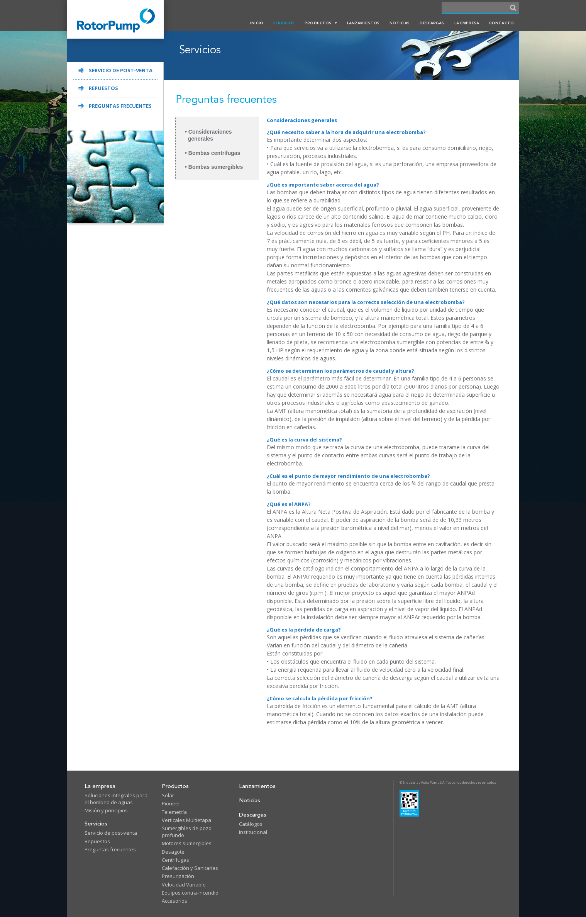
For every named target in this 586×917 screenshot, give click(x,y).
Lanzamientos (363, 22)
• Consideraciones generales (208, 135)
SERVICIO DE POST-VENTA (120, 70)
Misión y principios (106, 810)
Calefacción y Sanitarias (190, 867)
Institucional (253, 832)
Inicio (256, 22)
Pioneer (171, 803)
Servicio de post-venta (111, 832)
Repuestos (97, 841)
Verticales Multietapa (186, 820)
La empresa (466, 22)
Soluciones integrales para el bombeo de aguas (116, 799)
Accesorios (174, 900)
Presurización (178, 876)
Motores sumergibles (187, 843)
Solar (168, 795)
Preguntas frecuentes (110, 849)
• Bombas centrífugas (212, 153)
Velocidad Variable (184, 884)
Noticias (400, 22)
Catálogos (251, 823)
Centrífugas (175, 859)
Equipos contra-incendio (190, 892)
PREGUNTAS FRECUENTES (120, 105)
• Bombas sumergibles (214, 167)
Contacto (501, 22)
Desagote (173, 851)
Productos (321, 22)
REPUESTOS (103, 88)
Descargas (432, 22)
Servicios (284, 22)
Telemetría (174, 811)
